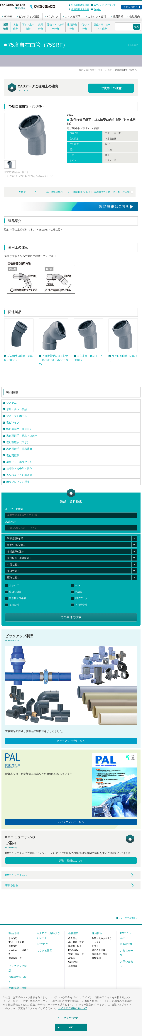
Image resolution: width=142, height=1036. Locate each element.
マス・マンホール (16, 415)
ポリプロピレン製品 (18, 481)
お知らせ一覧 (126, 953)
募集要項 (96, 958)
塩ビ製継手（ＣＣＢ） (19, 428)
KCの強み (73, 950)
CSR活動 (72, 962)
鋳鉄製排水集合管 (80, 5)
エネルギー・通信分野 (18, 952)
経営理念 (72, 938)
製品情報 (5, 26)
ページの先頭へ (128, 917)
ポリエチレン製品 (16, 409)
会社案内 (134, 16)
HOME (8, 16)
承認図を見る (80, 191)
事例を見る (11, 885)
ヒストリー (97, 946)
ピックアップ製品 (29, 16)
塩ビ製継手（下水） (95, 70)
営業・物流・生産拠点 (76, 956)
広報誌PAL (126, 944)
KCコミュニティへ (16, 875)
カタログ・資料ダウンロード (48, 935)
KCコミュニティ (126, 935)
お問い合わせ (130, 7)
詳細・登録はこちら (71, 860)
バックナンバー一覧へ (71, 821)
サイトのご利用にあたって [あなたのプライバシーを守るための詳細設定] (72, 1008)
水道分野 (15, 26)
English (97, 9)
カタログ (21, 192)
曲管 (110, 70)
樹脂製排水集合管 (80, 9)
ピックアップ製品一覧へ (71, 740)
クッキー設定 (71, 1018)
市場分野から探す (18, 979)
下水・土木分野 (28, 26)
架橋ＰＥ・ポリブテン (19, 461)
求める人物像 (98, 950)
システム (11, 402)
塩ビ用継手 (12, 455)
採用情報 (118, 16)
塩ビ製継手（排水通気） (20, 448)
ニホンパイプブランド (105, 5)
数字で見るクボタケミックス (102, 940)
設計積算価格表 (54, 192)
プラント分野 (85, 26)
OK (71, 1027)
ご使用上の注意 (111, 88)
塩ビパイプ (12, 422)
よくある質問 (72, 16)
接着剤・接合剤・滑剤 (19, 468)
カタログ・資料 (97, 16)
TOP (81, 70)
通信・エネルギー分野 (55, 26)
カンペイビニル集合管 (19, 475)
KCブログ (52, 16)
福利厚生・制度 (99, 954)
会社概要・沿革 (76, 942)
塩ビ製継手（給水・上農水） (23, 435)
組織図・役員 (75, 946)
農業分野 (40, 26)
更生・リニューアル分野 (102, 26)
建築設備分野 (72, 26)
